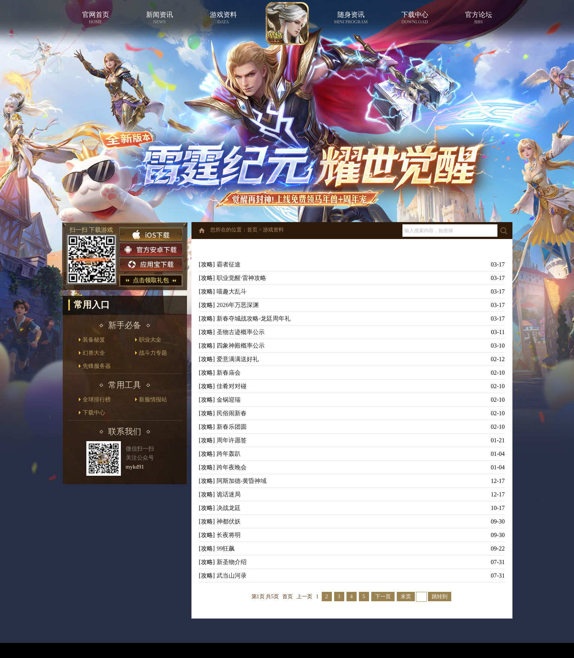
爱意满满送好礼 (238, 359)
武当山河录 (232, 575)
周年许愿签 (232, 440)
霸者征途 (229, 264)
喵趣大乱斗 (232, 291)
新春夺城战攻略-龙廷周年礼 (254, 318)
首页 (252, 230)
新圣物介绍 (232, 562)
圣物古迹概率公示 (241, 332)
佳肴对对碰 (232, 386)
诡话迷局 (229, 494)
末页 (406, 596)
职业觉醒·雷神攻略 (241, 278)
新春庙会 (229, 372)
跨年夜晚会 (232, 467)
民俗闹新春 (232, 413)
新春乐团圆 (232, 427)
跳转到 (439, 596)
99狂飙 (226, 548)
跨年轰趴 (229, 454)
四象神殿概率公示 (241, 345)
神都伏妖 (229, 521)
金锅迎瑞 (229, 399)
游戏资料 (273, 230)
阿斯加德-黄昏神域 (242, 481)
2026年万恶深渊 (238, 305)
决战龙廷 (229, 508)
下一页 (383, 596)
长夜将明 (229, 535)
